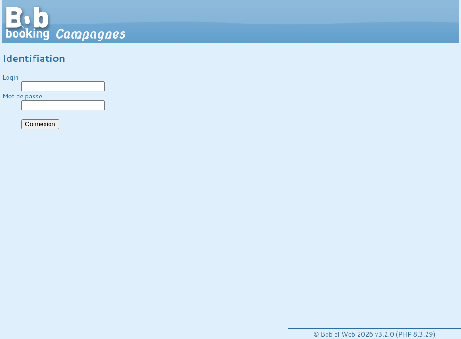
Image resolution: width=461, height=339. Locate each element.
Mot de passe (22, 95)
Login (10, 77)
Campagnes (89, 34)
